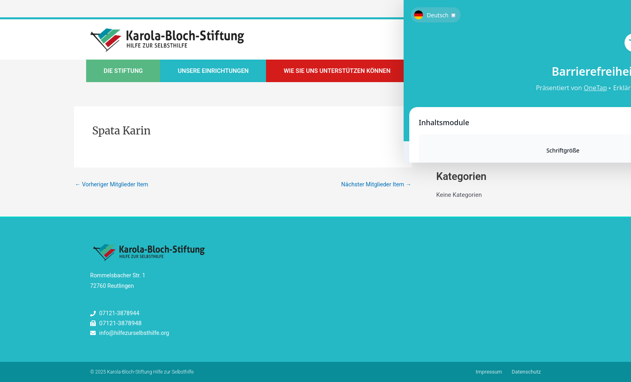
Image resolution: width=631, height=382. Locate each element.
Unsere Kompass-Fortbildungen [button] (476, 71)
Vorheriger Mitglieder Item (113, 185)
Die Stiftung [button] (122, 71)
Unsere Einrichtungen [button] (213, 71)
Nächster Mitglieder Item (374, 185)
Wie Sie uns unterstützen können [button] (337, 71)
